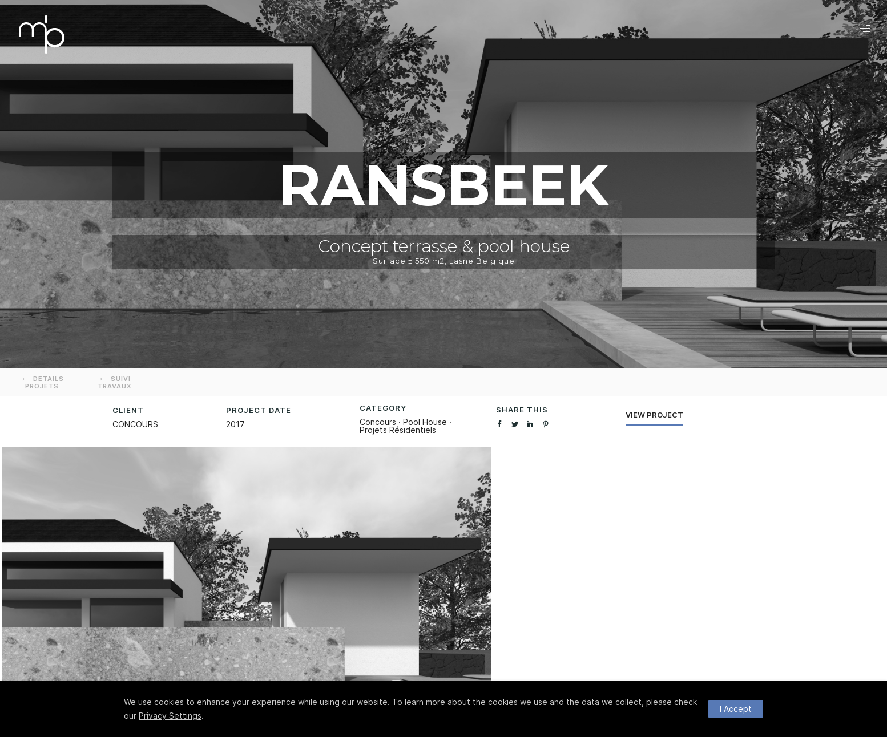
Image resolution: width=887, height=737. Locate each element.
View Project (654, 414)
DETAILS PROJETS (42, 382)
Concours (378, 422)
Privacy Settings (170, 715)
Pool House (425, 422)
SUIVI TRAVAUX (115, 382)
